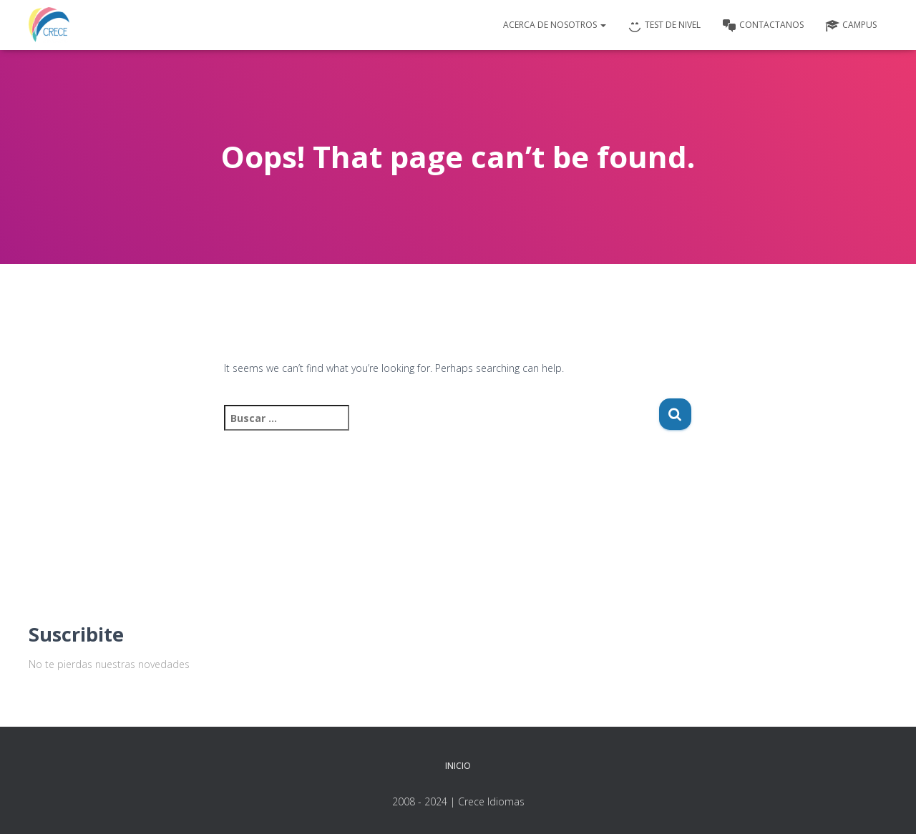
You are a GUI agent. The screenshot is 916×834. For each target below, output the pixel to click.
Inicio (458, 766)
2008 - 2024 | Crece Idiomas (458, 801)
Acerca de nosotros (554, 25)
